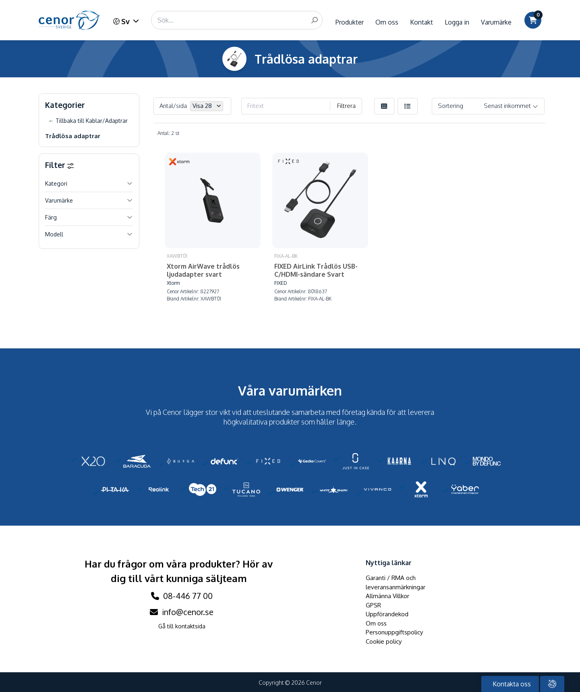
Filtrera (346, 106)
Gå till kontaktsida (181, 621)
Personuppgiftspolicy (394, 627)
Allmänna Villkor (387, 591)
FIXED (268, 279)
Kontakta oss (511, 684)
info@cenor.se (181, 607)
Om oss (386, 22)
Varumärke (496, 22)
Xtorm (173, 270)
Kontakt (421, 22)
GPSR (373, 600)
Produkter (350, 22)
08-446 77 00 (182, 591)
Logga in (457, 22)
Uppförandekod (387, 609)
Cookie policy (384, 636)
